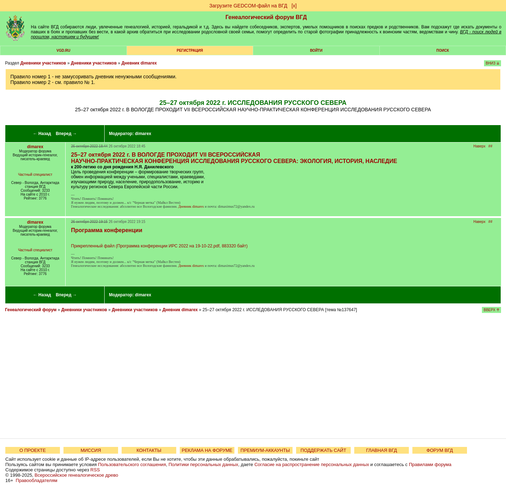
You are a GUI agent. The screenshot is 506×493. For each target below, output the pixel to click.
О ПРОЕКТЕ (33, 450)
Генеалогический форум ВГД (266, 17)
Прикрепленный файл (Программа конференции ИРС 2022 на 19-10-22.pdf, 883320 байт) (159, 245)
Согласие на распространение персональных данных (311, 464)
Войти (316, 50)
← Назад (42, 133)
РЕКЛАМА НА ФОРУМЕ (207, 450)
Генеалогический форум (30, 309)
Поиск (443, 50)
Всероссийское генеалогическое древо (76, 475)
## (490, 146)
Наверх (479, 146)
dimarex (143, 133)
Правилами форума (430, 464)
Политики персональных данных (203, 464)
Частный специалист (35, 175)
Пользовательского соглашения (132, 464)
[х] (294, 6)
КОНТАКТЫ (149, 450)
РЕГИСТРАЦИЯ (190, 50)
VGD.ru (63, 50)
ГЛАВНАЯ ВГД (381, 450)
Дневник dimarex (139, 63)
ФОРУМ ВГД (440, 450)
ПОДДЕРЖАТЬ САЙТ (323, 450)
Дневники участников (43, 63)
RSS (95, 469)
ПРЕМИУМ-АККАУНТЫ (265, 450)
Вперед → (66, 133)
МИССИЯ (90, 450)
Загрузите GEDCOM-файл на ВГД (248, 6)
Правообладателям (36, 480)
